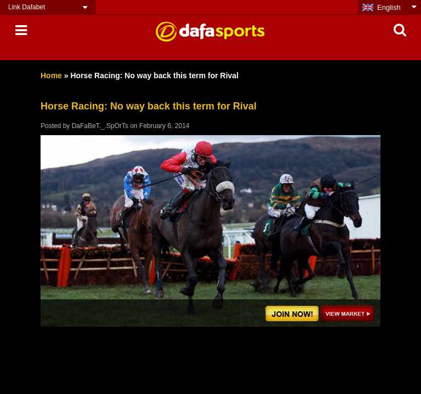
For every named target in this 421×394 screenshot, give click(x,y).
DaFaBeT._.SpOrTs (100, 126)
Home (51, 75)
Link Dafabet (26, 7)
